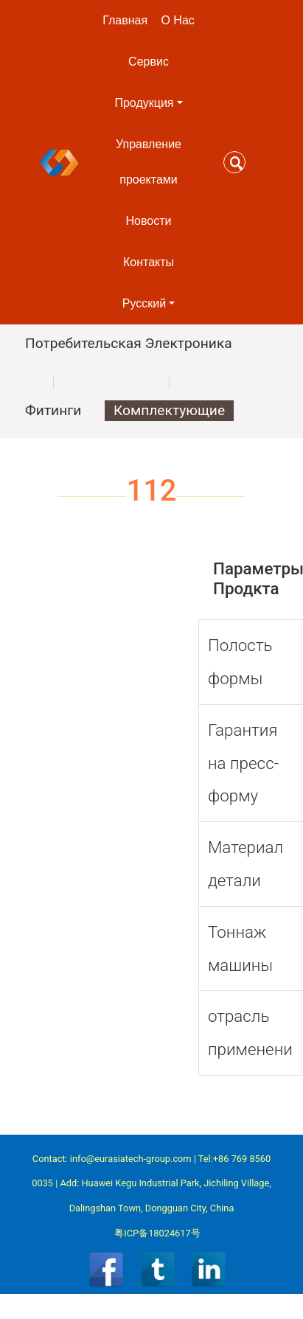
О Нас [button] (177, 20)
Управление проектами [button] (148, 162)
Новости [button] (149, 221)
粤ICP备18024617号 (157, 1233)
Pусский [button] (144, 303)
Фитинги (53, 410)
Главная (124, 20)
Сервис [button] (148, 61)
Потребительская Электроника (128, 343)
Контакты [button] (148, 262)
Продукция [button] (143, 103)
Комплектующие (169, 410)
